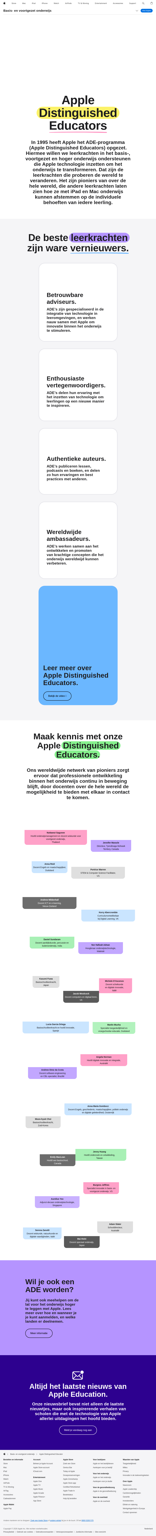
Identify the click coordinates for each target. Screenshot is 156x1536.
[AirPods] (68, 3)
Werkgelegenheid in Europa (134, 1508)
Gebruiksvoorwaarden (44, 1532)
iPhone (6, 1475)
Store (5, 1464)
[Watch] (56, 3)
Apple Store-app (69, 1483)
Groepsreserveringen (71, 1475)
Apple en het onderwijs (102, 1477)
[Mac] (24, 3)
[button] (143, 3)
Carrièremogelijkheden (132, 1493)
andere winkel (55, 1520)
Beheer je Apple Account (43, 1464)
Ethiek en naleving (130, 1505)
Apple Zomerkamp (70, 1479)
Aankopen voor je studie (102, 1481)
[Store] (13, 3)
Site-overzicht (100, 1532)
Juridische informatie (84, 1532)
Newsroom (127, 1485)
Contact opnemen (130, 1512)
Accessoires (8, 1495)
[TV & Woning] (83, 3)
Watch (5, 1479)
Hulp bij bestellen (70, 1498)
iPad (5, 1471)
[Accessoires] (118, 3)
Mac (5, 1467)
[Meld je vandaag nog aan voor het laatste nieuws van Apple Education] (78, 1430)
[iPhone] (45, 3)
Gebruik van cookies (25, 1532)
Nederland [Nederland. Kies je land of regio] (148, 1529)
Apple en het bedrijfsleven (103, 1464)
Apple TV (37, 1485)
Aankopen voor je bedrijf (102, 1467)
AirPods (6, 1483)
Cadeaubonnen (9, 1498)
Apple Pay (7, 1508)
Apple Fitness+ (39, 1497)
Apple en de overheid (101, 1501)
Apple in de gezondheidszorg (104, 1491)
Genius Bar (67, 1467)
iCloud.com (37, 1471)
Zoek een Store (69, 1464)
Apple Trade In (69, 1491)
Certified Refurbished (71, 1487)
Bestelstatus (68, 1495)
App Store (37, 1501)
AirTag (5, 1491)
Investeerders (128, 1501)
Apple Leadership (130, 1489)
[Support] (132, 3)
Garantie (126, 1497)
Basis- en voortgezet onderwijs (27, 10)
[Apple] (4, 3)
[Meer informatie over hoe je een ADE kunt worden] (39, 1333)
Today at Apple (69, 1471)
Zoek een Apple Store (39, 1520)
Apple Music (38, 1489)
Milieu (125, 1467)
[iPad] (34, 3)
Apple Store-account (41, 1467)
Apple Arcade (38, 1493)
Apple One (37, 1481)
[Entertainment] (101, 3)
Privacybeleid (8, 1532)
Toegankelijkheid (129, 1464)
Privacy (126, 1471)
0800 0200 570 (88, 1520)
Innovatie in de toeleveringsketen (136, 1475)
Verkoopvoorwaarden (64, 1532)
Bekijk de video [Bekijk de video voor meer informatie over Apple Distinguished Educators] (56, 696)
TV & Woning (8, 1487)
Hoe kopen (146, 11)
